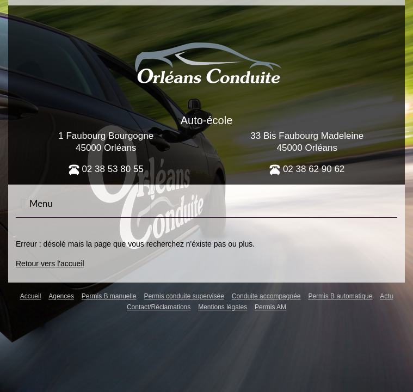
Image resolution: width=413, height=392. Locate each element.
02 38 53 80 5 (104, 169)
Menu (36, 203)
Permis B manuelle (109, 296)
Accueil (30, 296)
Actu (386, 296)
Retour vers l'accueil (50, 263)
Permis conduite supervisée (184, 296)
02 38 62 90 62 (306, 169)
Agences (61, 296)
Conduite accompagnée (266, 296)
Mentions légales (222, 307)
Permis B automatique (340, 296)
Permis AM (270, 307)
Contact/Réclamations (158, 307)
